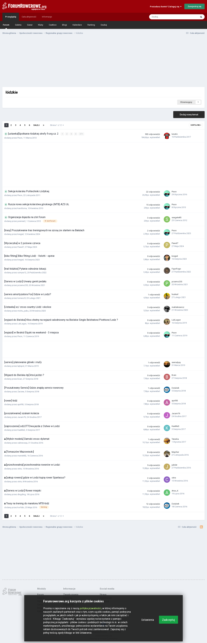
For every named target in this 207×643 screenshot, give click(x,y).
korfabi (20, 507)
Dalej (36, 125)
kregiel (20, 234)
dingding (21, 494)
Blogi (64, 25)
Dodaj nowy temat (189, 114)
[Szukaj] (166, 16)
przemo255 (22, 285)
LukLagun (21, 323)
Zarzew (20, 391)
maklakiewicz (178, 307)
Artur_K (175, 490)
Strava (103, 594)
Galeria (18, 25)
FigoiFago (176, 269)
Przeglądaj (10, 17)
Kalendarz (77, 25)
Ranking (91, 25)
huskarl (175, 294)
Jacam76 (21, 417)
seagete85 (176, 217)
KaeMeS (21, 430)
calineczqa (22, 442)
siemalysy (176, 362)
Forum (6, 26)
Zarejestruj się (194, 6)
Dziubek (175, 388)
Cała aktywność (29, 17)
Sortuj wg (196, 125)
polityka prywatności (90, 608)
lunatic (175, 134)
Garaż (29, 25)
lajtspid (20, 366)
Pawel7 (20, 247)
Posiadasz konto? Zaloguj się (165, 6)
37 (81, 134)
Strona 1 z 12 (57, 125)
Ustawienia (147, 619)
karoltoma (22, 208)
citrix (19, 468)
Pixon (19, 137)
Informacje (47, 17)
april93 (20, 404)
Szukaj (104, 25)
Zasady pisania (70, 594)
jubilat (174, 465)
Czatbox (52, 25)
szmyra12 (21, 272)
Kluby (40, 25)
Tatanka (175, 439)
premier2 (21, 221)
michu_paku (23, 311)
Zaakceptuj (168, 619)
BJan (19, 379)
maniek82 (21, 455)
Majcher (175, 452)
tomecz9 (21, 298)
